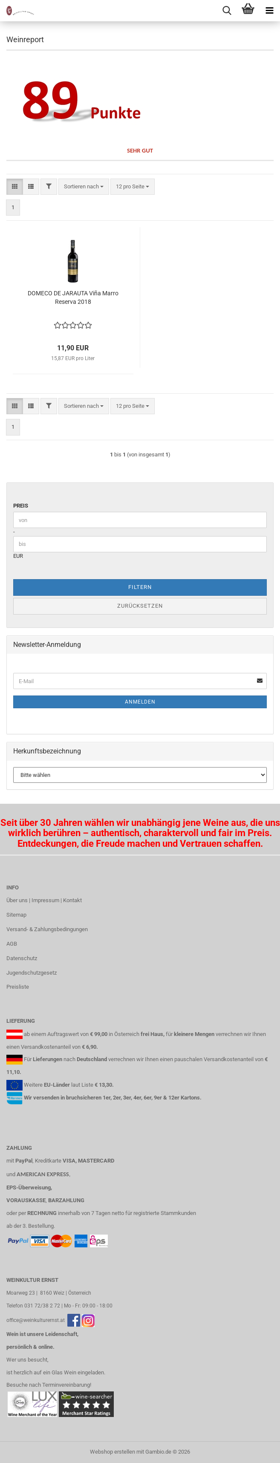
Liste (87, 1085)
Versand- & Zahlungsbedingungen (47, 929)
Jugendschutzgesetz (31, 973)
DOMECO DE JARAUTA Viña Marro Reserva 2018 (73, 297)
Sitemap (16, 915)
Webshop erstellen (112, 1452)
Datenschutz (21, 958)
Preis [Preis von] (20, 505)
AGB (11, 944)
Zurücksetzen (140, 606)
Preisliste (17, 987)
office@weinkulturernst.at (35, 1320)
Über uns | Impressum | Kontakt (44, 900)
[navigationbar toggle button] (269, 10)
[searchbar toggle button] (226, 10)
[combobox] (83, 187)
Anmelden (140, 702)
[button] (14, 187)
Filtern (140, 587)
